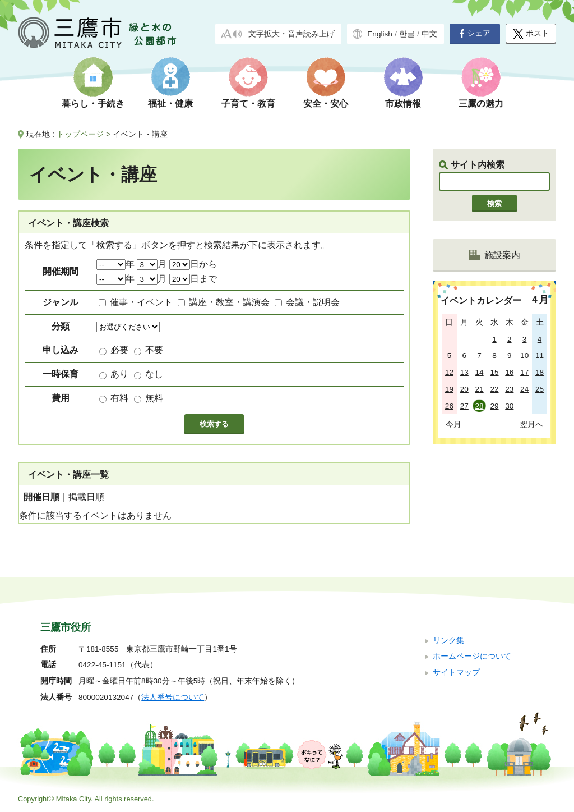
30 (509, 406)
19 (449, 389)
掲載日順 (86, 497)
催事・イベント (141, 302)
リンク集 (448, 640)
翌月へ (531, 424)
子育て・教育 (248, 103)
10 (524, 355)
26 (449, 406)
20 (464, 389)
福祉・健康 (170, 103)
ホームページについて (472, 656)
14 (479, 372)
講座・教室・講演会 (229, 302)
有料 (119, 398)
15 (494, 372)
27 (464, 406)
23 (509, 389)
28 (479, 406)
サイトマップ (456, 672)
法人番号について (172, 697)
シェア (474, 34)
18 (539, 372)
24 (524, 389)
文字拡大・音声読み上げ (291, 34)
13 (464, 372)
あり (119, 374)
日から (193, 264)
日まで (193, 278)
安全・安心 (325, 103)
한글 (407, 34)
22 (494, 389)
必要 (119, 350)
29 (494, 406)
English (379, 34)
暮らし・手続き (93, 103)
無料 (154, 398)
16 (509, 372)
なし (154, 374)
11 (539, 355)
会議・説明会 (313, 302)
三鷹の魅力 (481, 103)
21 (479, 389)
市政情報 (403, 103)
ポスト (531, 34)
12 (449, 372)
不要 (154, 350)
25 (539, 389)
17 (524, 372)
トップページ (80, 134)
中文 (429, 34)
